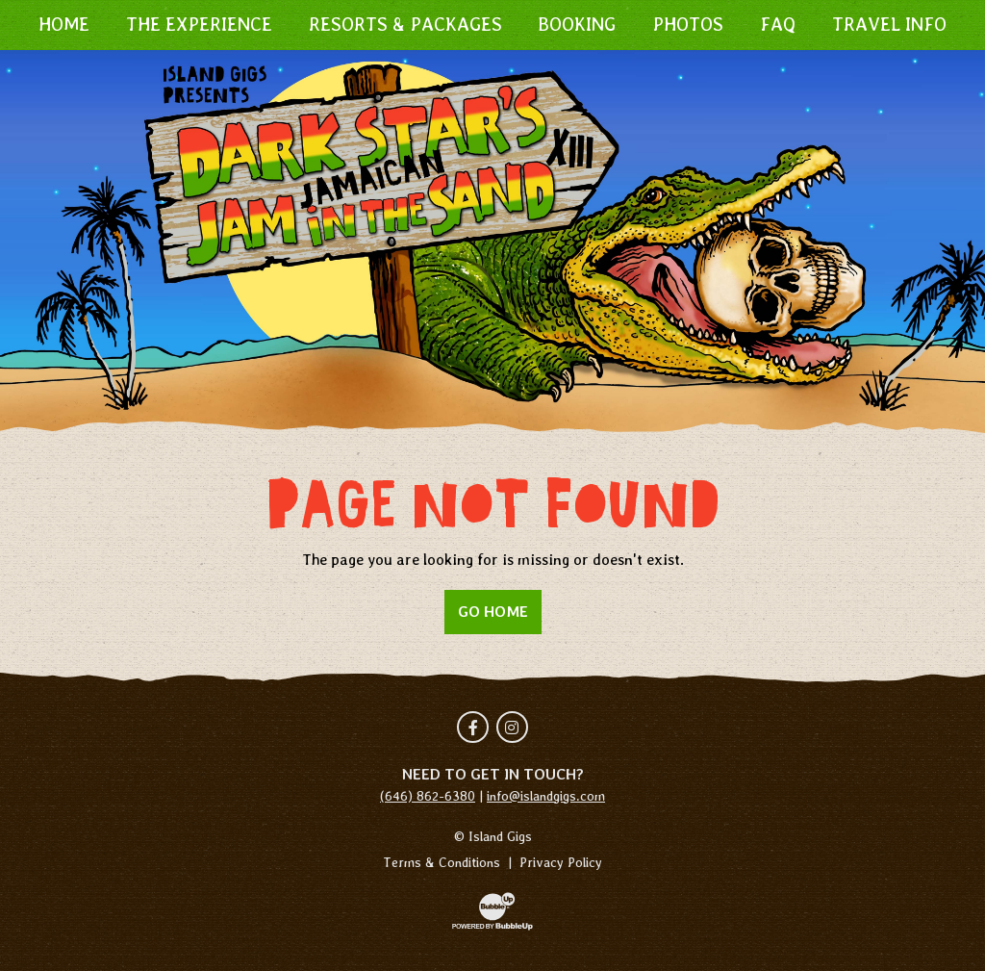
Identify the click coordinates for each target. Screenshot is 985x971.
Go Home (493, 611)
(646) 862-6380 (427, 796)
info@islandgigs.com (546, 796)
